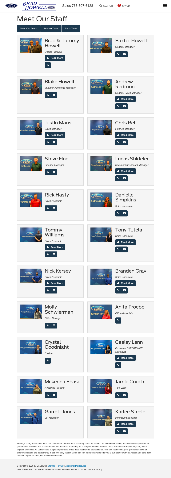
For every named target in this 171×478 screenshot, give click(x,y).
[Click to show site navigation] (165, 6)
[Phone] (48, 65)
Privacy (60, 466)
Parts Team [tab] (71, 28)
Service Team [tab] (50, 28)
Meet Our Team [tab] (28, 28)
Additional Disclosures (75, 466)
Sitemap (51, 466)
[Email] (124, 54)
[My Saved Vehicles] (123, 6)
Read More (56, 57)
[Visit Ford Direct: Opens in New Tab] (103, 469)
